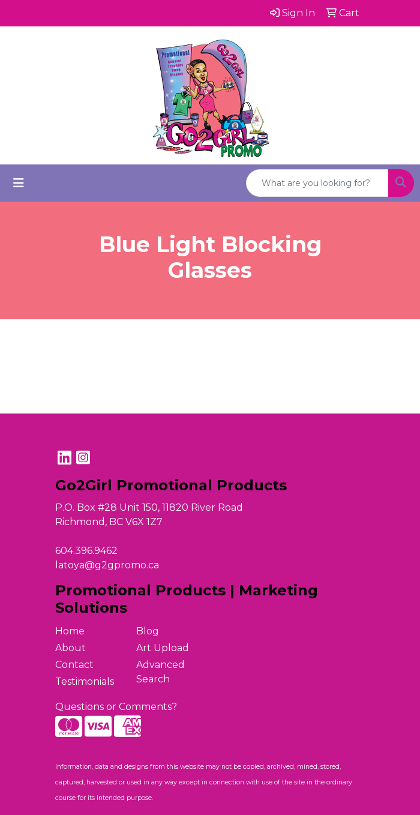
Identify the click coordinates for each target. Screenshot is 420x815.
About (70, 648)
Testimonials (84, 681)
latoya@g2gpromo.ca (107, 565)
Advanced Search (160, 672)
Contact (74, 664)
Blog (147, 631)
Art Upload (162, 648)
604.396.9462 (86, 550)
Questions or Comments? (116, 706)
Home (70, 631)
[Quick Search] (317, 183)
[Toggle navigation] (18, 183)
